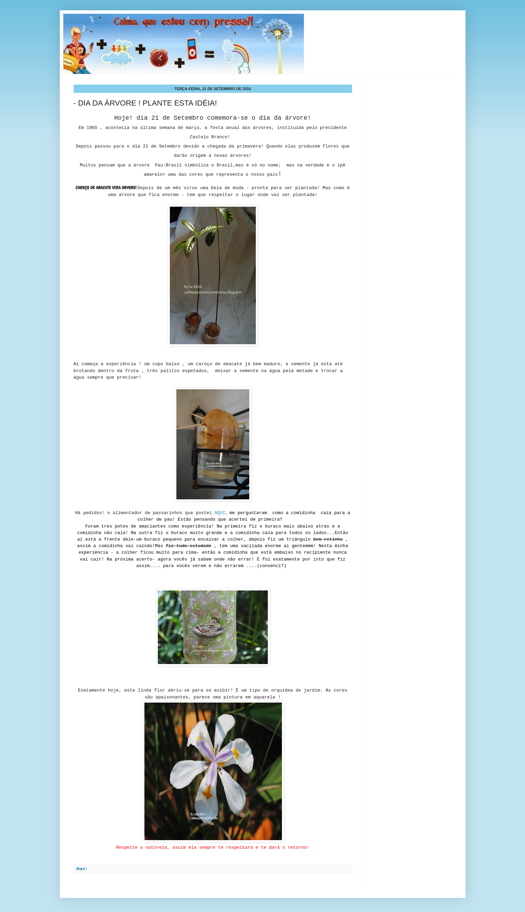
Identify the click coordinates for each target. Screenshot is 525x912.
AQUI (220, 512)
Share (80, 868)
